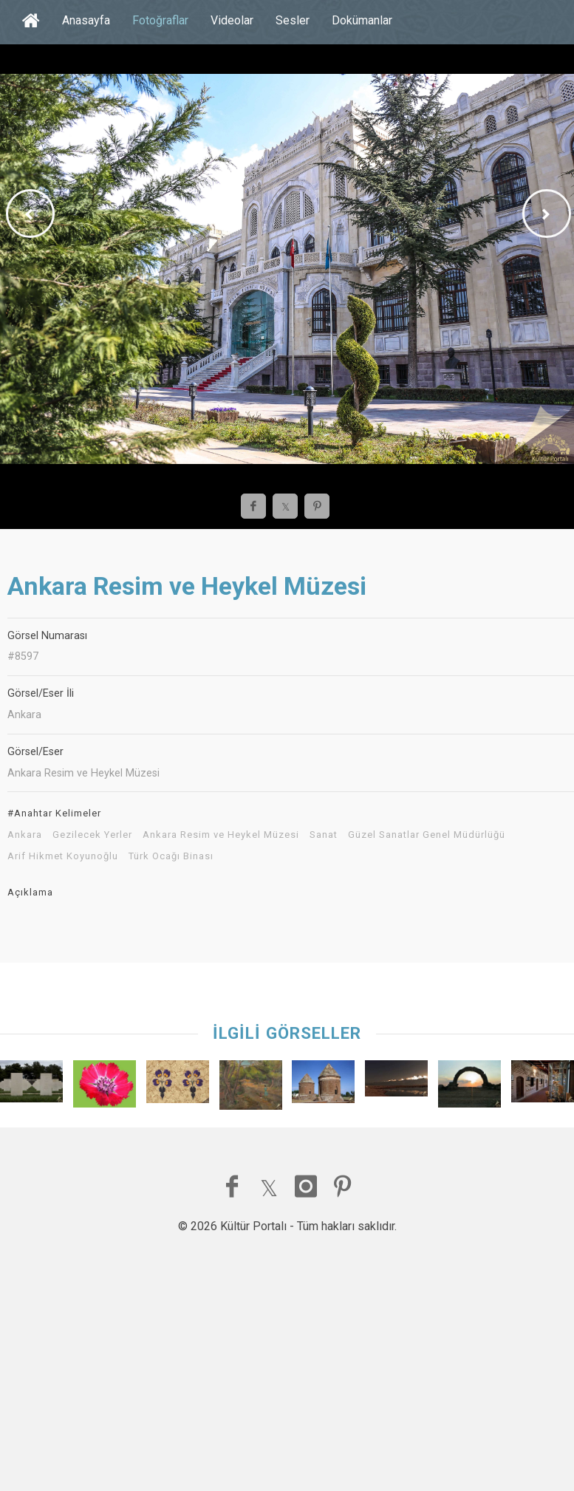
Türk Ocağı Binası (171, 856)
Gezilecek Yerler (92, 835)
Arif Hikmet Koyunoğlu (62, 856)
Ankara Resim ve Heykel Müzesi (221, 835)
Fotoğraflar (160, 20)
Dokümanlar (362, 20)
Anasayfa (86, 20)
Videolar (232, 20)
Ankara (24, 835)
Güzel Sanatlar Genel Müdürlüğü (426, 835)
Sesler (293, 20)
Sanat (324, 835)
